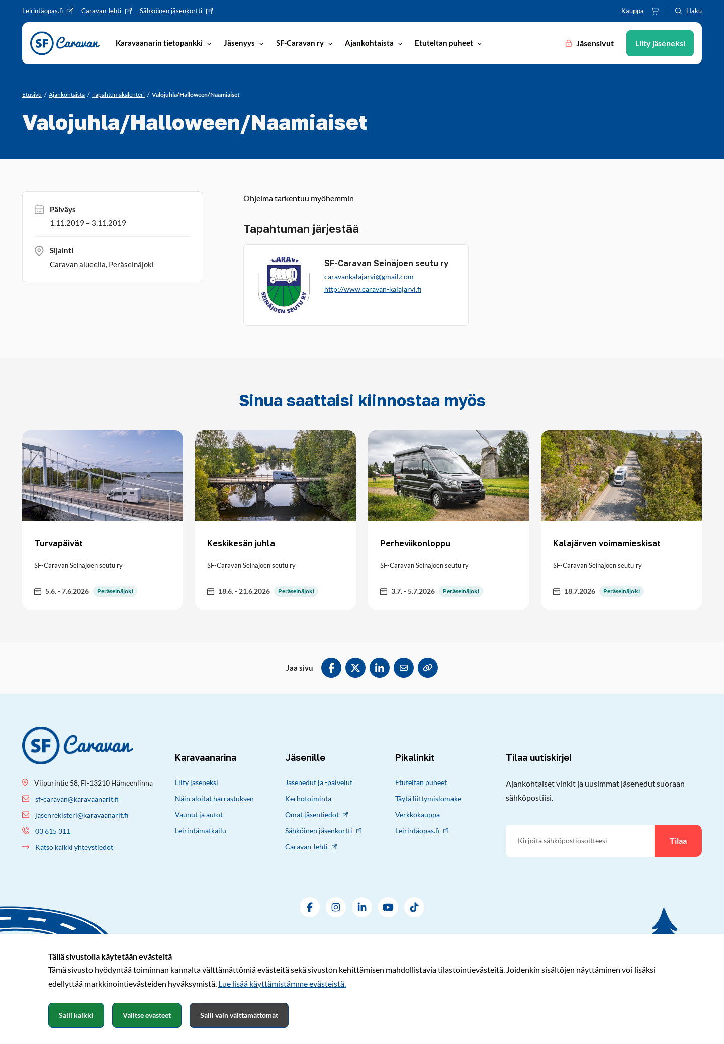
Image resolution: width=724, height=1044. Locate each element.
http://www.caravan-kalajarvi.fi (372, 289)
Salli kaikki (76, 1015)
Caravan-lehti (311, 846)
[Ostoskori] (655, 11)
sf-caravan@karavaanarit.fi (77, 799)
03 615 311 (52, 831)
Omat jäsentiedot (316, 814)
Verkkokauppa (417, 814)
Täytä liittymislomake (428, 798)
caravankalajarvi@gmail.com (369, 276)
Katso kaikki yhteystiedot (74, 847)
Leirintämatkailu (200, 830)
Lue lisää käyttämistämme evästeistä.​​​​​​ (282, 983)
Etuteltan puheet (421, 782)
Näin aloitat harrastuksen (214, 798)
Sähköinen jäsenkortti (323, 830)
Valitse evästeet (147, 1015)
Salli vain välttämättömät (239, 1015)
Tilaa (678, 840)
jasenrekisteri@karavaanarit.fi (81, 815)
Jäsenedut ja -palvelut (318, 782)
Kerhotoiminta (308, 798)
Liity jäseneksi (196, 782)
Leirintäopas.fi (421, 830)
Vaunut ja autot (199, 814)
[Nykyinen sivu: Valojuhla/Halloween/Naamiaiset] (196, 95)
